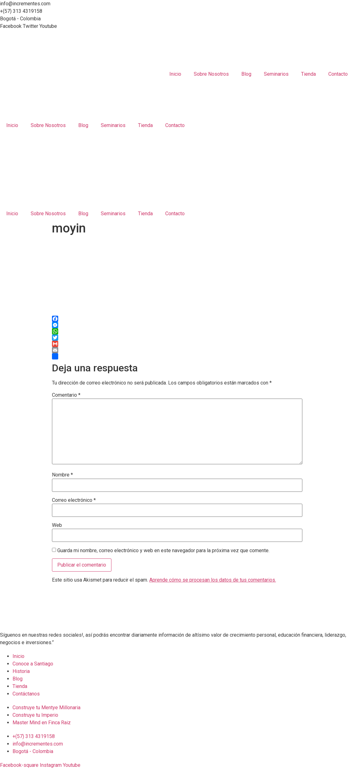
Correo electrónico (74, 500)
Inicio (175, 74)
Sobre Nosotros (211, 74)
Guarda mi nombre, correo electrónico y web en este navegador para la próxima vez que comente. (163, 550)
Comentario (66, 395)
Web (57, 525)
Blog (246, 74)
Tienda (308, 74)
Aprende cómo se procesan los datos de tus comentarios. (212, 580)
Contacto (338, 74)
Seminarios (276, 74)
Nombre (62, 474)
